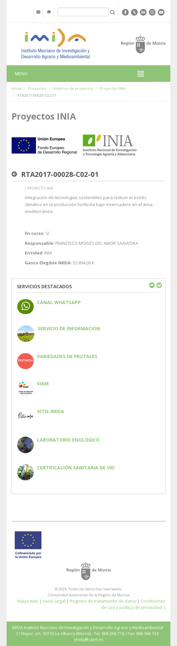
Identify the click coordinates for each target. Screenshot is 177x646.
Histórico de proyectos (73, 88)
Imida (17, 88)
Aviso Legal (54, 601)
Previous (151, 285)
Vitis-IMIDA (50, 411)
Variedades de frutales (67, 356)
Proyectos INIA (112, 88)
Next (158, 285)
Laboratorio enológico (68, 440)
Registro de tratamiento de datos (103, 601)
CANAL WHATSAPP (59, 302)
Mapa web (27, 601)
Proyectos (37, 88)
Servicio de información (69, 328)
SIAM (43, 383)
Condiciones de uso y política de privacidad (133, 604)
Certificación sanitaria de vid (75, 467)
